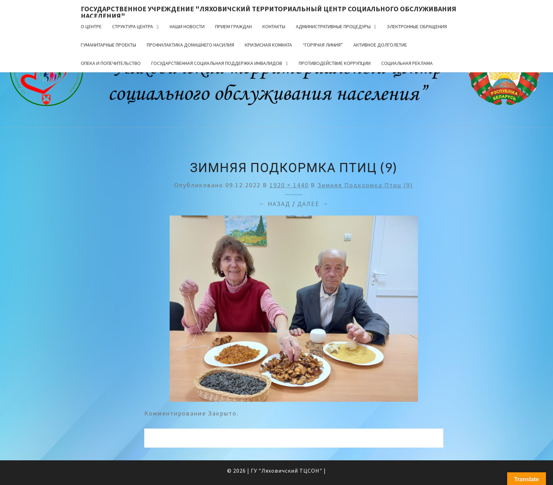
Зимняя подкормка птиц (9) (365, 185)
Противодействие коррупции (335, 63)
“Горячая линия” (323, 45)
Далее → (313, 204)
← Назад (274, 204)
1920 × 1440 (289, 185)
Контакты (273, 26)
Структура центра (132, 26)
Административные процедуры (333, 26)
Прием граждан (233, 26)
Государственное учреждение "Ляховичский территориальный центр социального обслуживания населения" (268, 11)
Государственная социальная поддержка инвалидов (216, 63)
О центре (91, 26)
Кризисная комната (268, 45)
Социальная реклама (407, 63)
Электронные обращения (417, 26)
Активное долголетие (380, 45)
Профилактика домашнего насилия (190, 45)
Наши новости (187, 26)
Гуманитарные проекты (108, 45)
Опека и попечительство (111, 63)
